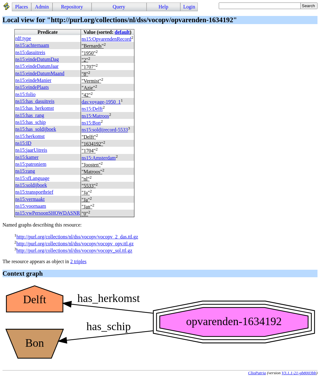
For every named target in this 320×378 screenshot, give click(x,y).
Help (163, 6)
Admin (42, 6)
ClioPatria (257, 372)
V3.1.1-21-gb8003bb (299, 372)
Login (189, 6)
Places (21, 6)
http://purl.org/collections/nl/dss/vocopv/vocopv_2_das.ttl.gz (77, 236)
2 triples (78, 261)
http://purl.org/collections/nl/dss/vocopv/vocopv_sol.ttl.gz (74, 250)
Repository (72, 6)
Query (119, 6)
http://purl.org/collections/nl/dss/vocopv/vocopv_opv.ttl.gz (74, 243)
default (122, 32)
